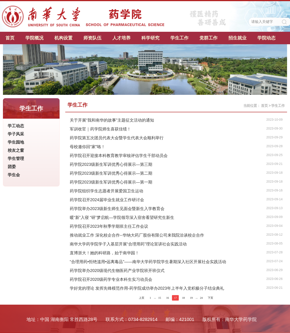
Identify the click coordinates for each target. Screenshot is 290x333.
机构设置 (63, 37)
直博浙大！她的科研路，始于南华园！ (104, 253)
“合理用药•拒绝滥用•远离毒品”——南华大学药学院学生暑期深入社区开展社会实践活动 (148, 262)
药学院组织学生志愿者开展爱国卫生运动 (106, 191)
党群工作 (208, 37)
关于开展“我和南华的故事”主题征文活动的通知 (112, 120)
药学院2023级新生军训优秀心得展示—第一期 (111, 182)
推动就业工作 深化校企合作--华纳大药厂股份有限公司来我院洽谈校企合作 (137, 235)
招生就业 (237, 37)
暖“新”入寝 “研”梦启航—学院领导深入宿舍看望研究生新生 (122, 217)
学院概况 (34, 37)
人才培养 (121, 37)
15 (159, 297)
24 (201, 297)
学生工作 (179, 37)
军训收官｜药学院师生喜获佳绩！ (100, 129)
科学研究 (150, 37)
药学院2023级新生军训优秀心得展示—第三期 (111, 164)
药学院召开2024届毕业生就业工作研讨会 (107, 200)
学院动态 (266, 37)
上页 (141, 297)
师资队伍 (92, 37)
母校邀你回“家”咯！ (87, 146)
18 (183, 297)
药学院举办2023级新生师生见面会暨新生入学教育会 (117, 208)
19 (191, 297)
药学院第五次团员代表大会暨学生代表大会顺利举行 (117, 138)
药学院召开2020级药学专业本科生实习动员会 (111, 279)
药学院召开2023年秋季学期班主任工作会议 (109, 226)
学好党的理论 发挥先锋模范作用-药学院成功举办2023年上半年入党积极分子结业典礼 (147, 288)
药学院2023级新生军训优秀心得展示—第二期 (111, 173)
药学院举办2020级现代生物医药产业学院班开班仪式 (117, 270)
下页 (210, 297)
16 (167, 297)
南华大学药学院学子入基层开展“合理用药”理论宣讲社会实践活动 (128, 244)
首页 (9, 37)
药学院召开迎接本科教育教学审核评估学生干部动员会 (119, 155)
